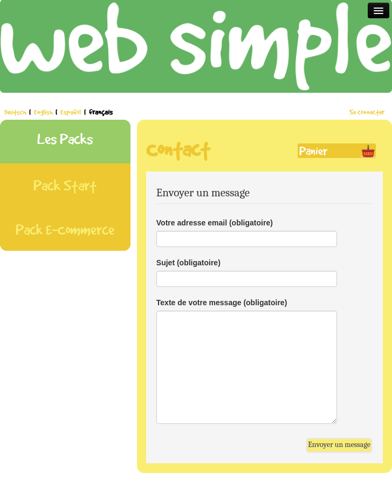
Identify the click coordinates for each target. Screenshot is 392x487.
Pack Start (65, 185)
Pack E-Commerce (65, 229)
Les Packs (65, 139)
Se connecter (366, 112)
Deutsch (15, 112)
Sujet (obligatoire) (188, 262)
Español (71, 112)
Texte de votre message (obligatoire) (221, 302)
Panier (313, 150)
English (44, 112)
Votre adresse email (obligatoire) (214, 222)
